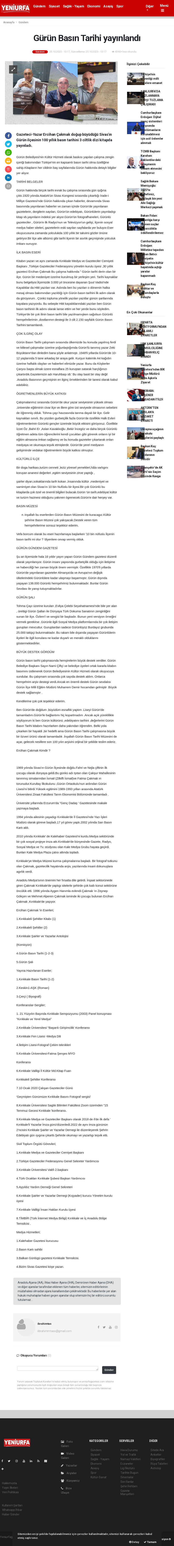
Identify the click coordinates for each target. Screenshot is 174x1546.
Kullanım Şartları (12, 1505)
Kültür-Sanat (99, 1477)
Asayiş (108, 6)
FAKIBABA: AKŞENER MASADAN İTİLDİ (152, 395)
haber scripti (8, 1541)
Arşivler (69, 1473)
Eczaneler (126, 1463)
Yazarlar (69, 1465)
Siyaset (54, 6)
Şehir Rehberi (128, 1486)
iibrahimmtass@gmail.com (54, 1331)
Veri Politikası (10, 1492)
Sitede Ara (157, 1450)
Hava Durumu (129, 1450)
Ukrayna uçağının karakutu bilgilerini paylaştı (152, 433)
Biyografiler (158, 1459)
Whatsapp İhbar (12, 1510)
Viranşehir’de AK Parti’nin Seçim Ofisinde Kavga (151, 472)
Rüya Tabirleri (159, 1463)
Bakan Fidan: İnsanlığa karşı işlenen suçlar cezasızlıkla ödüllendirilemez (152, 224)
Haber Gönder (11, 1514)
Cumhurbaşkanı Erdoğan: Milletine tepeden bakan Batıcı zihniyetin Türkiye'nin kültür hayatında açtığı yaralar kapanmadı (152, 258)
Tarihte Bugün (129, 1472)
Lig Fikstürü (127, 1468)
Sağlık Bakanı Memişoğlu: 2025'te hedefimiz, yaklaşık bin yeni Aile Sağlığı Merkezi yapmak (152, 194)
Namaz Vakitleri (130, 1459)
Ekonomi (93, 6)
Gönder (109, 1369)
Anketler (156, 1454)
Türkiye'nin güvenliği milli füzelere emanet (151, 79)
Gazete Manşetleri (127, 1492)
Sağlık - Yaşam (73, 6)
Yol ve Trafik (128, 1454)
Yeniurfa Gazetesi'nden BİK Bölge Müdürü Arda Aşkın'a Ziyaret (153, 373)
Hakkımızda (9, 1483)
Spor (119, 6)
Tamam (150, 1542)
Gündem (39, 6)
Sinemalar (126, 1477)
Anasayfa (9, 22)
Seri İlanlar (127, 1481)
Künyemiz (70, 1480)
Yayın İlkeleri (10, 1487)
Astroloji (156, 1468)
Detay (134, 1542)
